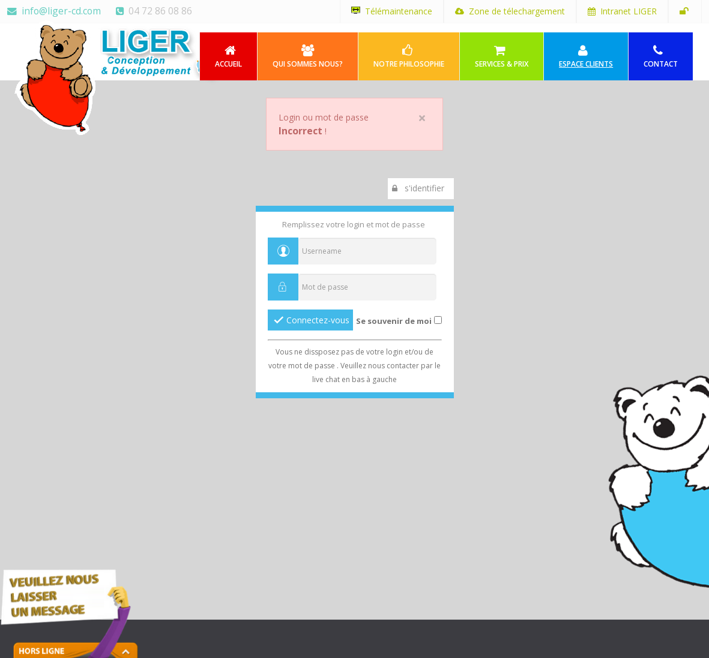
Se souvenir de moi (394, 321)
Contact (661, 56)
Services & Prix (501, 56)
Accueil (228, 56)
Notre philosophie (408, 56)
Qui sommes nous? (308, 56)
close (422, 118)
